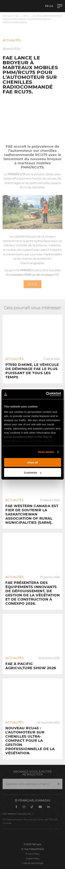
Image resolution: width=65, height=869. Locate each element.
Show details (46, 451)
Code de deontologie (32, 863)
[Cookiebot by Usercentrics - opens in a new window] (46, 394)
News (25, 16)
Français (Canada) (32, 800)
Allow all (32, 462)
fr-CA (49, 6)
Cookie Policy (32, 858)
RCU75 (41, 155)
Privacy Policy (32, 854)
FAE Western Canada (11, 16)
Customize (32, 472)
